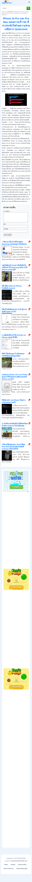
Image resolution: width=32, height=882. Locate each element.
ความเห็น (6, 211)
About (6, 864)
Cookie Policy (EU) (21, 868)
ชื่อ (4, 224)
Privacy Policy (22, 864)
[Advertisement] (16, 503)
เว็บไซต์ (5, 229)
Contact (13, 864)
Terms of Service (8, 868)
